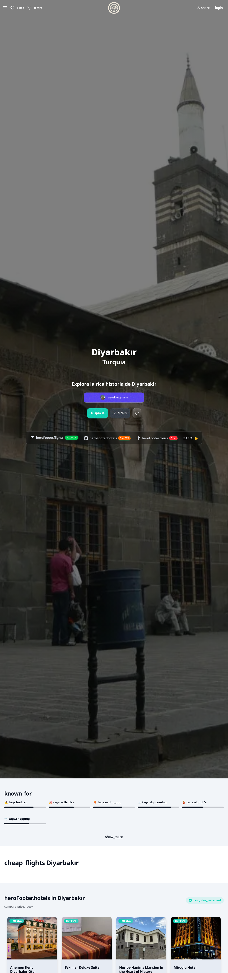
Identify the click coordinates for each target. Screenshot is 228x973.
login (219, 8)
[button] (5, 7)
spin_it (97, 413)
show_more (114, 837)
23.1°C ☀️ (190, 438)
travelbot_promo (118, 397)
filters (120, 413)
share (203, 8)
